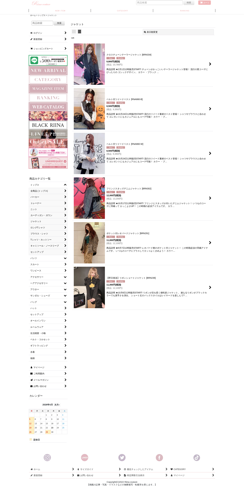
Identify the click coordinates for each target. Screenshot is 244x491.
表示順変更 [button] (151, 32)
